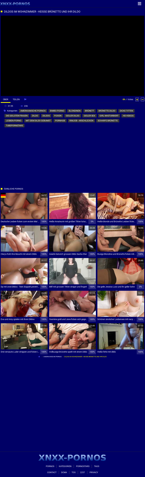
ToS (73, 472)
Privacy (94, 472)
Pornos (50, 466)
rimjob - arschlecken (81, 120)
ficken (57, 115)
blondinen (74, 111)
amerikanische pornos (33, 111)
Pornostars (82, 466)
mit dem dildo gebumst (38, 120)
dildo (35, 115)
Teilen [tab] (16, 99)
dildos (46, 115)
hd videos (128, 115)
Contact (51, 472)
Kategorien (65, 466)
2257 (82, 472)
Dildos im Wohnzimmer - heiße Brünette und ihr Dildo (85, 356)
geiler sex (89, 115)
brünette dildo (107, 111)
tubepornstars (14, 125)
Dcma (64, 472)
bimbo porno (57, 111)
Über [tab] (5, 99)
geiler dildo (72, 115)
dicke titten (126, 111)
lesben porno (13, 120)
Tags (96, 466)
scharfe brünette (108, 120)
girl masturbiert (109, 115)
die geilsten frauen (17, 115)
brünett (89, 111)
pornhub (60, 120)
